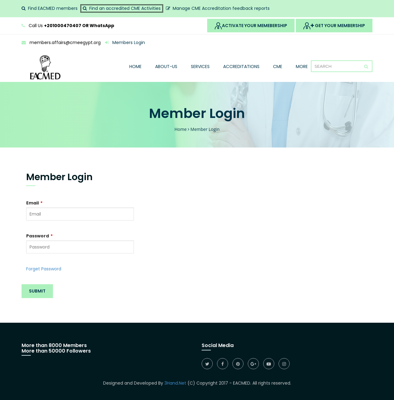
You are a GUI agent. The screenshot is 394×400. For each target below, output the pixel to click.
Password (39, 236)
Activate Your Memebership (251, 26)
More (302, 66)
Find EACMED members (53, 8)
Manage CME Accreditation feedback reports (221, 8)
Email (34, 203)
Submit (37, 291)
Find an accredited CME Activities (125, 8)
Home (135, 66)
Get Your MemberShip (334, 26)
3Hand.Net (175, 383)
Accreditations (241, 66)
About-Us (166, 66)
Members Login (125, 42)
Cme (277, 66)
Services (200, 66)
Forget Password (43, 269)
